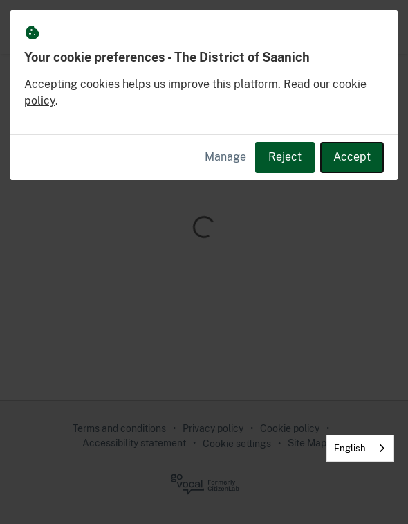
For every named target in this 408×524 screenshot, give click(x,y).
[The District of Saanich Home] (29, 27)
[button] (381, 27)
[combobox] (360, 448)
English (350, 448)
